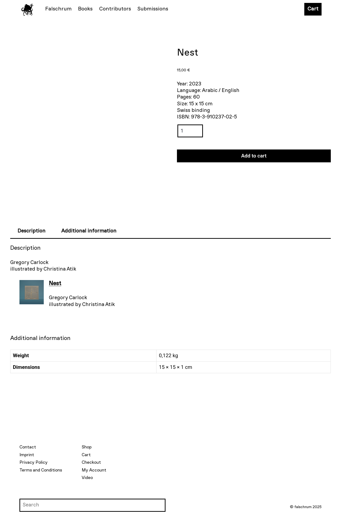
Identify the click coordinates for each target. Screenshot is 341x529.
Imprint (26, 455)
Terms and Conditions (40, 470)
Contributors (115, 9)
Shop (87, 447)
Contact (27, 447)
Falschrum (58, 9)
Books (85, 9)
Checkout (91, 462)
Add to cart (253, 156)
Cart (312, 9)
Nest (55, 283)
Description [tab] (31, 231)
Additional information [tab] (88, 231)
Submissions (152, 9)
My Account (94, 470)
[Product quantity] (190, 130)
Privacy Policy (33, 462)
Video (87, 478)
